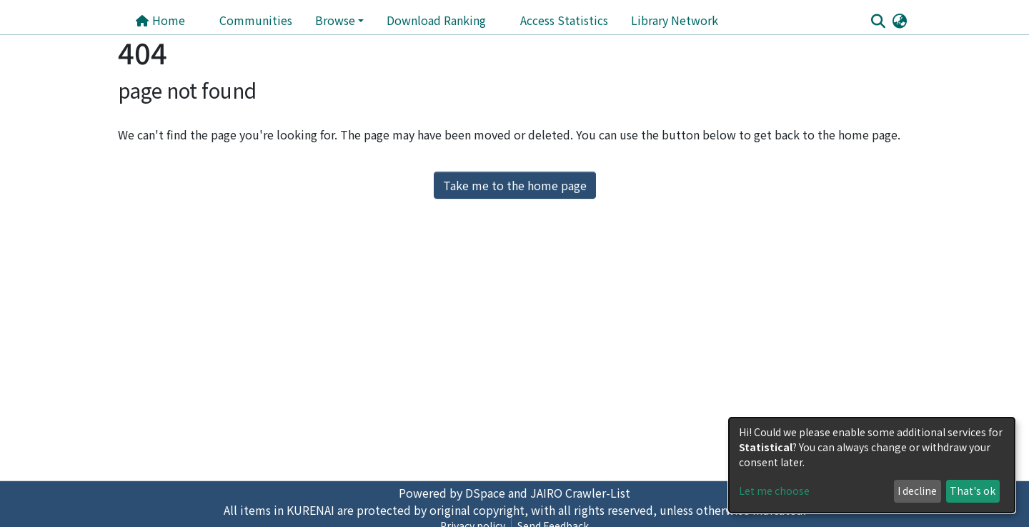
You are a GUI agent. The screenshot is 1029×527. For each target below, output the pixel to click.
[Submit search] (878, 20)
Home (160, 20)
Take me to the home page (515, 185)
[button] (899, 20)
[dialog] (872, 465)
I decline (917, 490)
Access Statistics (564, 20)
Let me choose (774, 490)
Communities (255, 20)
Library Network (674, 20)
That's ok (972, 490)
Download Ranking (436, 20)
